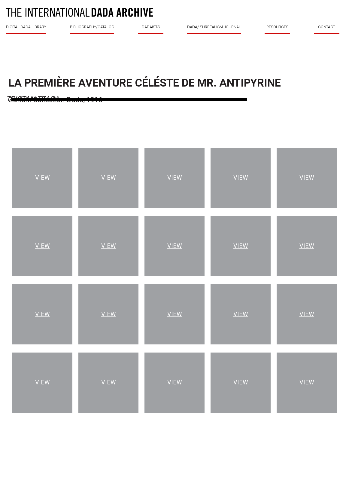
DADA (79, 12)
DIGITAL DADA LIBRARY (26, 27)
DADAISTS (151, 27)
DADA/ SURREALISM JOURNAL (214, 27)
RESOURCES (277, 27)
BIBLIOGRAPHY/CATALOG (92, 27)
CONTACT (326, 27)
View (42, 177)
